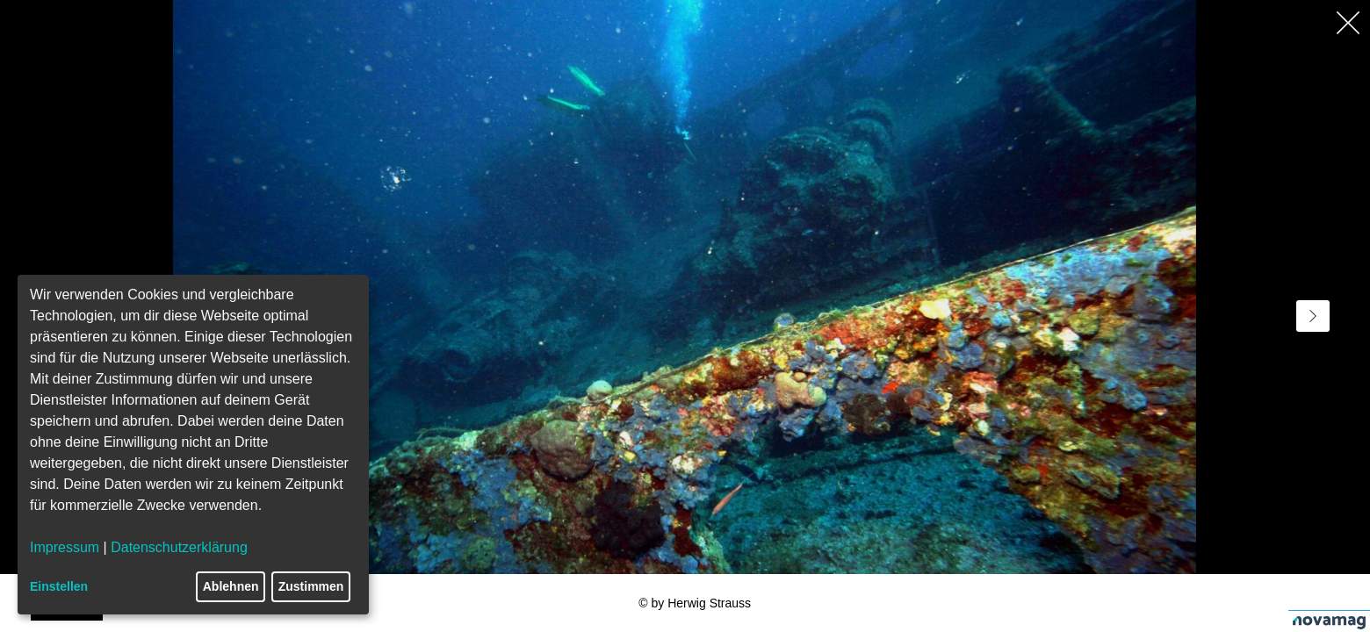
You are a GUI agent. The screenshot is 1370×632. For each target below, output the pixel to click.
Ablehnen (231, 586)
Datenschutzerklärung (179, 547)
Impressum (64, 547)
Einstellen (59, 586)
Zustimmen (311, 586)
